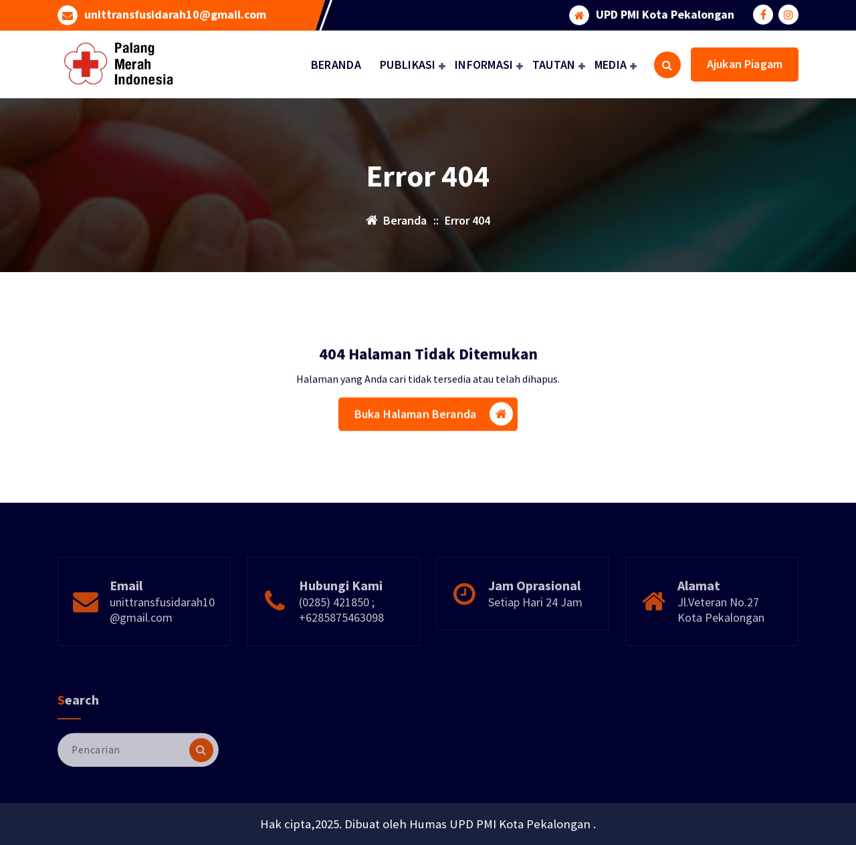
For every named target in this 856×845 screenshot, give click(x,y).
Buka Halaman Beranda (433, 416)
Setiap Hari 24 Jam (535, 622)
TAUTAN (554, 64)
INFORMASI (484, 64)
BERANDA (336, 64)
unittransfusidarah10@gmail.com (175, 14)
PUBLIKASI (408, 64)
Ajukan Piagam (744, 64)
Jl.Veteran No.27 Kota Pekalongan (720, 629)
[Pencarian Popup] (667, 64)
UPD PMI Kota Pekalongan (665, 14)
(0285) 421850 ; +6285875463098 (341, 629)
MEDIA (611, 64)
